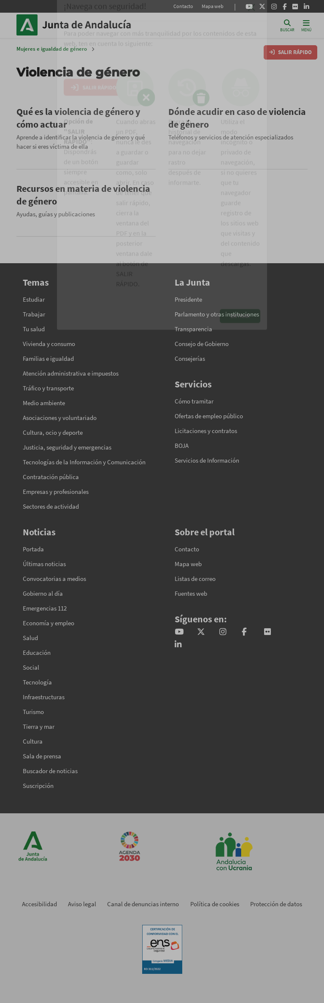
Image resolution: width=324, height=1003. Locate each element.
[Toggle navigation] (306, 25)
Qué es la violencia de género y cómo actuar (78, 118)
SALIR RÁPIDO (290, 52)
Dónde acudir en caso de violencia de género (237, 118)
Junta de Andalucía (29, 24)
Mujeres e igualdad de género (51, 48)
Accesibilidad (39, 904)
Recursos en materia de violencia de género (83, 195)
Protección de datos (276, 904)
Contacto (183, 6)
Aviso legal (82, 904)
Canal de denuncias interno (143, 904)
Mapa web (213, 6)
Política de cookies (214, 904)
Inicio (99, 24)
